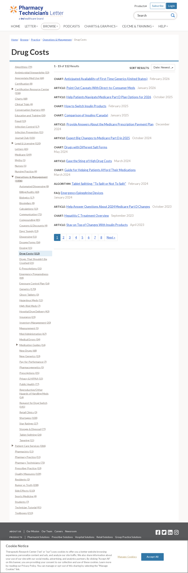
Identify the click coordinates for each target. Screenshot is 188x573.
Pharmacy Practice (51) (28, 457)
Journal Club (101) (25, 137)
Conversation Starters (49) (30, 109)
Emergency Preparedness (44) (33, 276)
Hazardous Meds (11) (31, 300)
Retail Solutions (105, 537)
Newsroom (71, 531)
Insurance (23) (27, 317)
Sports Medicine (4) (26, 496)
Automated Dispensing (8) (34, 186)
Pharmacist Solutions (38, 537)
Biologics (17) (26, 197)
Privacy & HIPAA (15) (31, 378)
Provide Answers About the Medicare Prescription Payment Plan (109, 124)
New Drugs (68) (28, 350)
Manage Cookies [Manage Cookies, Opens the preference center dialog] (127, 556)
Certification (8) (24, 83)
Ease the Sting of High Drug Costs (89, 161)
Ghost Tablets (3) (29, 294)
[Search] (173, 15)
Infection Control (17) (27, 126)
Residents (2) (22, 479)
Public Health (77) (29, 384)
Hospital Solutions (84, 537)
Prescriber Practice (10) (28, 468)
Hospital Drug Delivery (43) (34, 311)
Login (171, 5)
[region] (94, 556)
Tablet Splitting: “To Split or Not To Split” (99, 184)
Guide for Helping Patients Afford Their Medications (100, 170)
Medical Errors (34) (29, 339)
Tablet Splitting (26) (30, 434)
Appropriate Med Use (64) (29, 78)
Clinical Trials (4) (24, 104)
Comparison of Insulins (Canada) (86, 115)
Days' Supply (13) (28, 231)
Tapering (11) (26, 440)
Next (111, 237)
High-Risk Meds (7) (29, 305)
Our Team (47, 531)
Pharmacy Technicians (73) (30, 462)
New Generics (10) (29, 356)
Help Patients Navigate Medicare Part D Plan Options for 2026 (108, 97)
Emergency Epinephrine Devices (82, 193)
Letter (31, 26)
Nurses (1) (20, 165)
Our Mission (32, 531)
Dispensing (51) (28, 236)
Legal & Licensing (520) (28, 143)
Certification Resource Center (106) (32, 91)
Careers (59, 531)
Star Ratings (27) (28, 423)
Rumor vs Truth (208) (27, 485)
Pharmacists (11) (24, 451)
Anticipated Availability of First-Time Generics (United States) (106, 79)
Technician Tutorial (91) (28, 507)
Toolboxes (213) (24, 513)
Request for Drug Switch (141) (33, 404)
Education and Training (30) (30, 115)
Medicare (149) (23, 154)
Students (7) (22, 501)
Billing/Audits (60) (29, 191)
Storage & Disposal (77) (32, 429)
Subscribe (158, 5)
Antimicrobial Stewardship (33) (32, 72)
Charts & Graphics (100, 26)
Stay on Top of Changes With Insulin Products (97, 225)
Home (15, 26)
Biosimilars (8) (27, 203)
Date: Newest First (164, 67)
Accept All (152, 556)
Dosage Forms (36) (29, 242)
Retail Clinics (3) (28, 412)
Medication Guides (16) (32, 345)
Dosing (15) (25, 247)
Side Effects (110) (25, 490)
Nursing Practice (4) (26, 171)
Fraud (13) (20, 121)
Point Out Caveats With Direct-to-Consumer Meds (100, 88)
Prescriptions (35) (29, 372)
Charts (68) (21, 98)
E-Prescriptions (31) (30, 268)
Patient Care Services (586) (30, 445)
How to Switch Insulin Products (85, 106)
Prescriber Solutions (62, 537)
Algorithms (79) (23, 66)
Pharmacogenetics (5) (31, 367)
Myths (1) (20, 160)
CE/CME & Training (138, 26)
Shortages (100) (28, 417)
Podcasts (71, 26)
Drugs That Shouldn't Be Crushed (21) (33, 261)
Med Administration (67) (33, 333)
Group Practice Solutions (128, 537)
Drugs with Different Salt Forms (85, 147)
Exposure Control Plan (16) (34, 283)
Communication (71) (30, 214)
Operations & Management (57, 39)
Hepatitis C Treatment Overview (86, 215)
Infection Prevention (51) (29, 132)
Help (163, 26)
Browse (50, 26)
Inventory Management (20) (35, 322)
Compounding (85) (29, 219)
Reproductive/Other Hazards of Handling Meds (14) (34, 393)
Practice (35, 39)
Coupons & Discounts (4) (33, 225)
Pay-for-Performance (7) (33, 361)
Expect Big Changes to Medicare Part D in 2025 (98, 138)
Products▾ (140, 6)
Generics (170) (27, 289)
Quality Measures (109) (28, 473)
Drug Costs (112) (29, 253)
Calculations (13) (28, 208)
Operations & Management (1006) (31, 178)
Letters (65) (21, 149)
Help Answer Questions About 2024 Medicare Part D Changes (108, 206)
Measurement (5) (29, 328)
